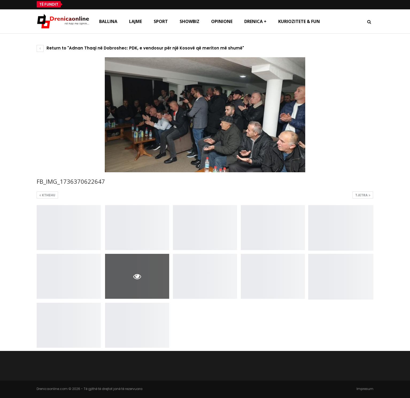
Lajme (135, 21)
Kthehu (47, 195)
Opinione (222, 21)
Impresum (365, 388)
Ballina (108, 21)
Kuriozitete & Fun (299, 21)
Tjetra (362, 195)
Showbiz (189, 21)
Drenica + (255, 21)
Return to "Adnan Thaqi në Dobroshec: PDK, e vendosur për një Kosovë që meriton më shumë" (140, 48)
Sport (161, 21)
